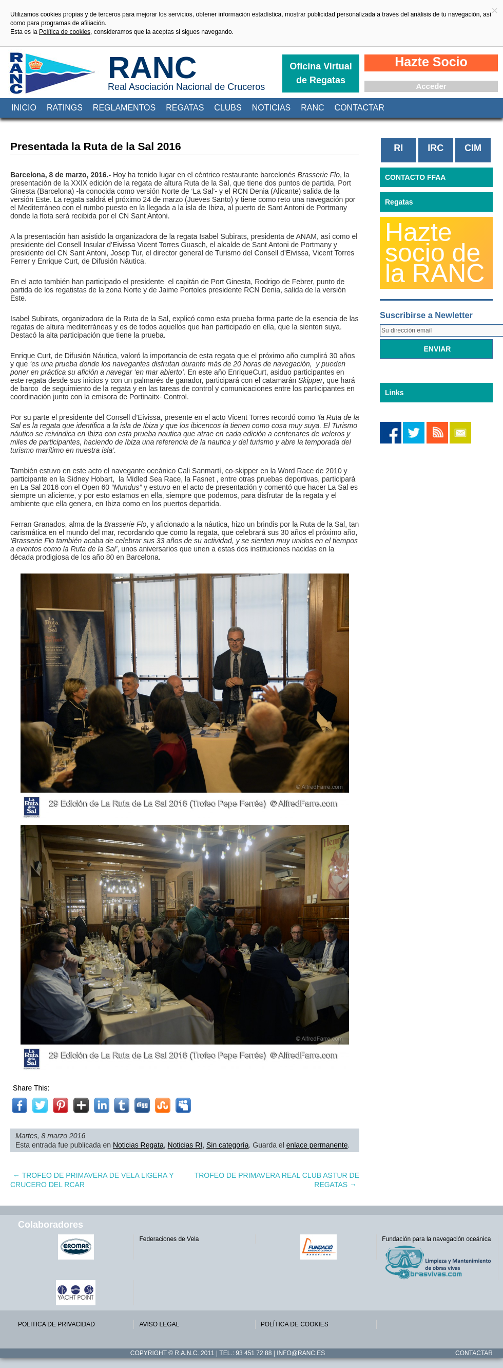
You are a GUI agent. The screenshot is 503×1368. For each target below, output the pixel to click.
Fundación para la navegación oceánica (436, 1239)
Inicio (23, 107)
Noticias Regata (138, 1145)
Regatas (185, 107)
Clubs (227, 107)
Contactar (359, 107)
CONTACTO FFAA (415, 177)
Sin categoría (227, 1145)
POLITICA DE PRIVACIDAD (56, 1324)
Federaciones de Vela (169, 1239)
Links (394, 393)
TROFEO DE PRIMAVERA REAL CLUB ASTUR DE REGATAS (277, 1180)
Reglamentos (124, 107)
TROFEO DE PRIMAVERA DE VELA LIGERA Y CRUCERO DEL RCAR (91, 1180)
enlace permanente (317, 1145)
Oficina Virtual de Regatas (320, 73)
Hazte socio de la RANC (435, 253)
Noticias (271, 107)
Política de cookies (64, 31)
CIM (473, 148)
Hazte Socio (431, 61)
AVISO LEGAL (159, 1324)
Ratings (65, 107)
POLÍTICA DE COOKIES (294, 1324)
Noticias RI (185, 1145)
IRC (435, 148)
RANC (152, 67)
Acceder (431, 86)
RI (398, 148)
